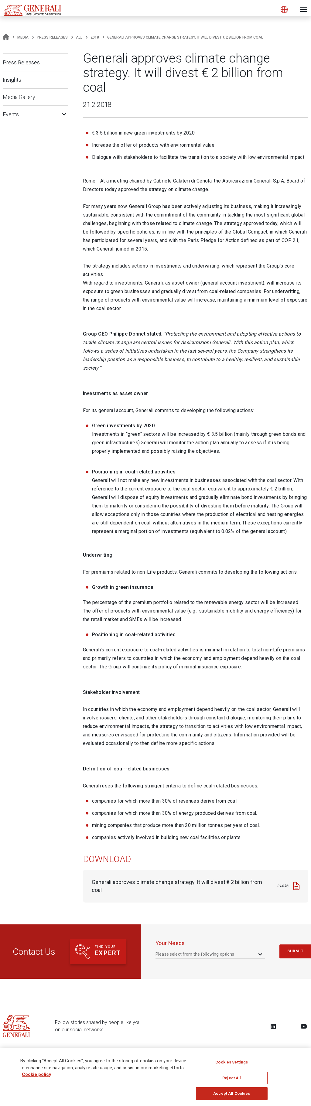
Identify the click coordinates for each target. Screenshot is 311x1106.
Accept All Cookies (231, 1096)
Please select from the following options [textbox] (195, 954)
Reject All (231, 1081)
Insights (12, 80)
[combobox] (209, 954)
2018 (95, 37)
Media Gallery (19, 97)
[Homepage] (6, 37)
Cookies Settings (231, 1065)
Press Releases (52, 37)
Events (11, 114)
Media (23, 37)
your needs (170, 943)
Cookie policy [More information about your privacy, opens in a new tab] (36, 1077)
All (79, 37)
